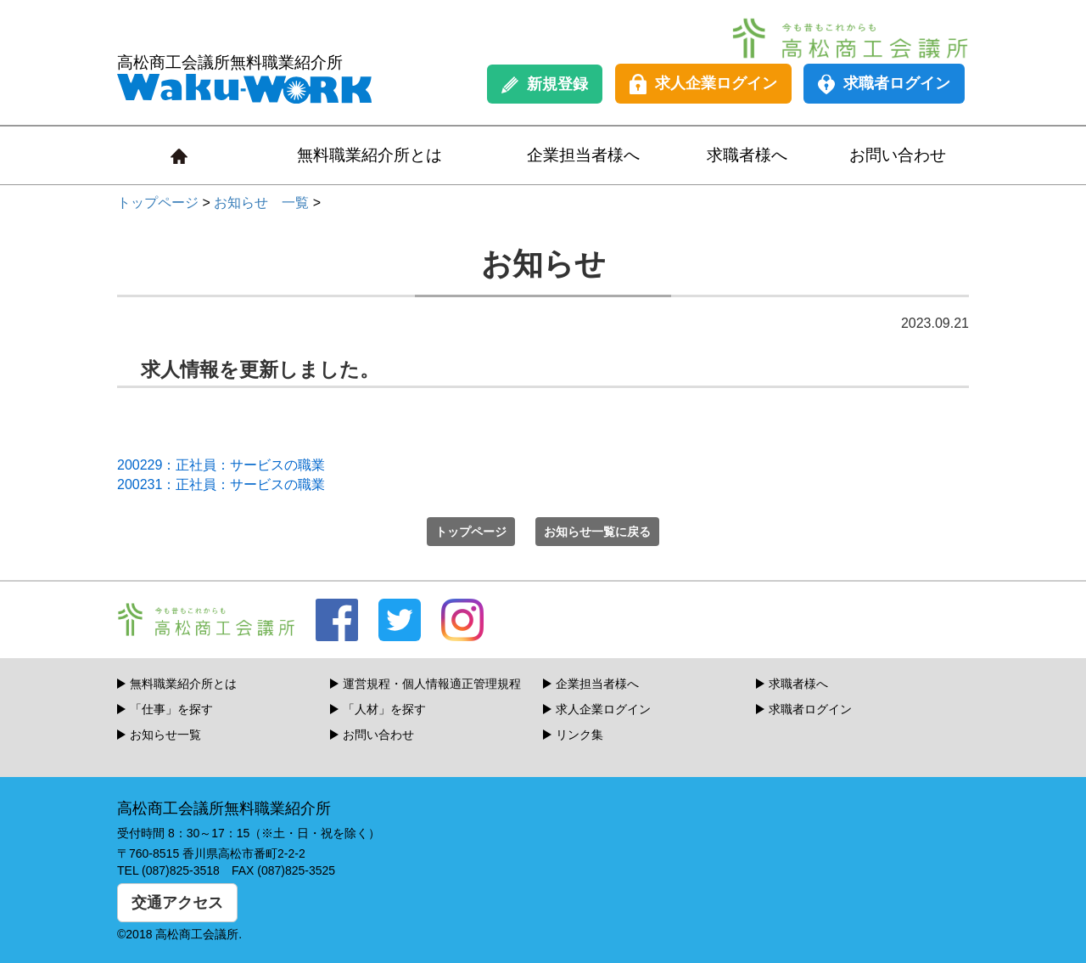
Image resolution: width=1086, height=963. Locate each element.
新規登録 (544, 84)
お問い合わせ (897, 155)
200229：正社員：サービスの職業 (221, 465)
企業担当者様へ (583, 155)
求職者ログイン (884, 84)
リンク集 (579, 734)
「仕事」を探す (171, 709)
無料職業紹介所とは (369, 155)
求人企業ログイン (703, 84)
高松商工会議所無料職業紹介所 (244, 79)
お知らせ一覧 (165, 734)
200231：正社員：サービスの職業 (221, 484)
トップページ (158, 202)
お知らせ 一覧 (261, 202)
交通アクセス (177, 902)
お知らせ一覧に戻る (597, 531)
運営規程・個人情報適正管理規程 (432, 683)
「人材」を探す (384, 709)
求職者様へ (747, 155)
